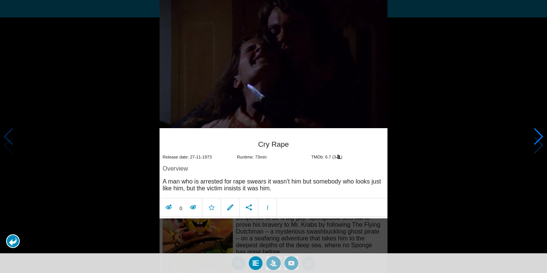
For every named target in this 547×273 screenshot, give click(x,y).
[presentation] (273, 64)
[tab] (255, 263)
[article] (273, 174)
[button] (13, 241)
